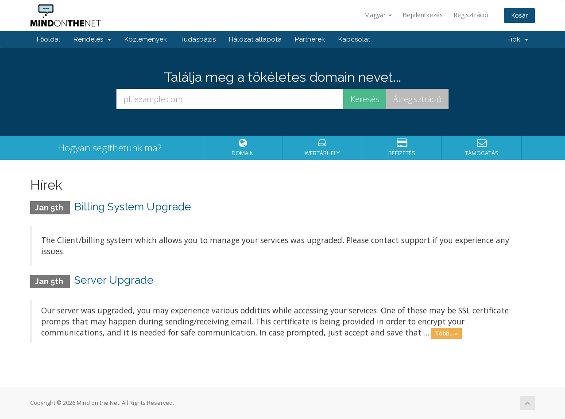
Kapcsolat (354, 39)
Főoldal (48, 39)
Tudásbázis (198, 39)
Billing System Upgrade (132, 206)
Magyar (378, 15)
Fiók (517, 39)
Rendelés (92, 39)
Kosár (519, 15)
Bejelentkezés (422, 15)
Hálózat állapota (255, 39)
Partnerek (310, 39)
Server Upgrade (113, 280)
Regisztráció (470, 15)
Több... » (446, 333)
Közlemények (145, 39)
